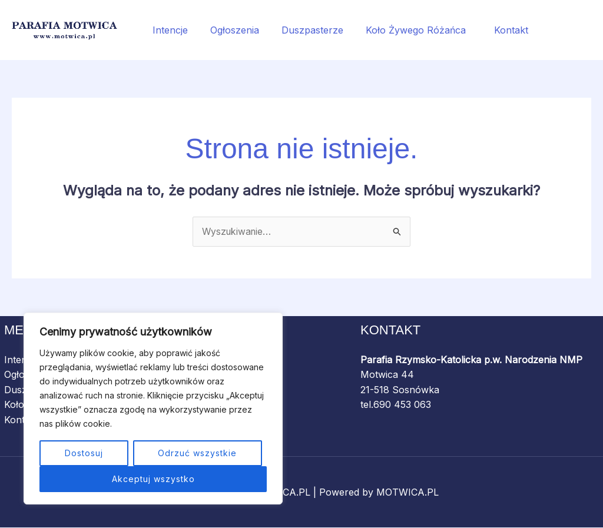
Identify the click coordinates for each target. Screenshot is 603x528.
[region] (153, 408)
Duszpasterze (303, 30)
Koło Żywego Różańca (406, 30)
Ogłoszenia (229, 30)
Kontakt (495, 30)
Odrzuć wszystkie (197, 453)
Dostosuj (84, 453)
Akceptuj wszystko (153, 479)
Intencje (168, 30)
